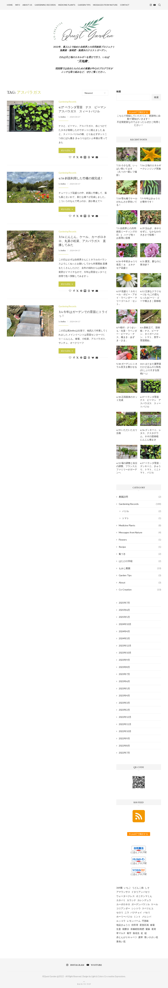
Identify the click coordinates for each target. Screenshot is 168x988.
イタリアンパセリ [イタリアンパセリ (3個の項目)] (140, 891)
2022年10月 (125, 731)
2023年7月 (124, 674)
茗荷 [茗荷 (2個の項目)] (153, 929)
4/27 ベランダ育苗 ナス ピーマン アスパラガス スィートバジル (84, 109)
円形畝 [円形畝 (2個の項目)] (145, 920)
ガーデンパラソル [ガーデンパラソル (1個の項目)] (140, 904)
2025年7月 (124, 602)
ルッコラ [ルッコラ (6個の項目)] (121, 920)
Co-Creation (140, 589)
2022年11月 (125, 724)
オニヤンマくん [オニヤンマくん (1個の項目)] (144, 896)
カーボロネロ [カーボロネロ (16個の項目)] (123, 904)
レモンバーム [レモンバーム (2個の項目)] (134, 920)
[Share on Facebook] (74, 157)
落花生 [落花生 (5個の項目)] (136, 933)
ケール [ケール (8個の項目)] (154, 904)
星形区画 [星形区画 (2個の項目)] (144, 924)
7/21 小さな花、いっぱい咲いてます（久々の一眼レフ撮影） (126, 170)
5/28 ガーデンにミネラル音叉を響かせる (126, 365)
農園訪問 (140, 496)
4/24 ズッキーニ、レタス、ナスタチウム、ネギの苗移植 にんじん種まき (150, 435)
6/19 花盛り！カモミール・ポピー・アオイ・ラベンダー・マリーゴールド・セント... (126, 298)
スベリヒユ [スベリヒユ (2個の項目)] (147, 908)
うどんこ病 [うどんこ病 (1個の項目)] (138, 887)
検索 (118, 91)
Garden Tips (84, 5)
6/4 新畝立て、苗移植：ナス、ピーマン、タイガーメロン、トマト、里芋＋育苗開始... (150, 334)
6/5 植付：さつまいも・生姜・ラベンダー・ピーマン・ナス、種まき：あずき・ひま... (126, 334)
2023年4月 (124, 695)
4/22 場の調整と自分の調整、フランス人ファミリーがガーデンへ (126, 468)
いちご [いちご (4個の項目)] (127, 887)
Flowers (140, 539)
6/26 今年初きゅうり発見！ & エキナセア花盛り (126, 264)
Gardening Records (45, 5)
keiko (63, 116)
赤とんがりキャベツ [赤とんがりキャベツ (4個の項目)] (126, 937)
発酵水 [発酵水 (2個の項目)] (125, 929)
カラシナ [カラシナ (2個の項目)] (131, 900)
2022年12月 (125, 717)
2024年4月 (124, 631)
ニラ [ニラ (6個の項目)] (127, 912)
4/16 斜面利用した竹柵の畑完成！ (81, 178)
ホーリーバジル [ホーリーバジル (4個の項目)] (124, 916)
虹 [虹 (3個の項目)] (142, 933)
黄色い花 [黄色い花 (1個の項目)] (121, 941)
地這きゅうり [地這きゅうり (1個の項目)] (123, 924)
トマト (141, 518)
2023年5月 (124, 688)
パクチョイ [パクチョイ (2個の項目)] (136, 912)
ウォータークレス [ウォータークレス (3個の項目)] (125, 896)
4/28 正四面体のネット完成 (126, 398)
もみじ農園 (140, 568)
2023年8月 (124, 667)
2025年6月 (124, 609)
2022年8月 (124, 745)
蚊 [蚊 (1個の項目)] (146, 933)
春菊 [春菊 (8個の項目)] (152, 924)
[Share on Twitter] (77, 157)
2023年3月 (124, 702)
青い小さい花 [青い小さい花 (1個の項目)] (151, 937)
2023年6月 (124, 681)
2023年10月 (125, 652)
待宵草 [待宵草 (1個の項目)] (134, 924)
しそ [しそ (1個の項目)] (147, 887)
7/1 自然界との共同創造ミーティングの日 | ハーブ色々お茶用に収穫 (126, 233)
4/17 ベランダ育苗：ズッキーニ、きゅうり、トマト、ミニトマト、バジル (150, 468)
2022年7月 (124, 752)
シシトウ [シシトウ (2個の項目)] (136, 908)
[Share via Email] (97, 157)
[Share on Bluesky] (93, 157)
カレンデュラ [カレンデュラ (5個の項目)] (144, 900)
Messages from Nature (105, 5)
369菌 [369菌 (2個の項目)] (119, 887)
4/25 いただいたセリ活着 (126, 432)
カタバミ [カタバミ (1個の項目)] (121, 900)
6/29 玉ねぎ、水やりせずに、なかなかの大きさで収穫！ (150, 231)
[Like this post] (70, 157)
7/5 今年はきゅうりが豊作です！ (150, 200)
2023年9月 (124, 659)
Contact (124, 5)
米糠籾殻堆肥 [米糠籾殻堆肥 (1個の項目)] (137, 929)
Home (10, 5)
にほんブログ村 (139, 852)
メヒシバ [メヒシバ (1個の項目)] (146, 916)
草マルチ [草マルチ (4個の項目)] (121, 933)
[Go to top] (84, 983)
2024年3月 (124, 638)
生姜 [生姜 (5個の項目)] (118, 929)
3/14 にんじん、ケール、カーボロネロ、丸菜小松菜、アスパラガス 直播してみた (82, 241)
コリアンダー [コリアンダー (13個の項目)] (123, 908)
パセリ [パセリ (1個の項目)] (146, 912)
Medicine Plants (66, 5)
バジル (141, 511)
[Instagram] (151, 5)
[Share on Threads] (89, 157)
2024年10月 (125, 624)
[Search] (159, 5)
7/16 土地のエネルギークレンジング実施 (150, 167)
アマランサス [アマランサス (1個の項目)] (123, 891)
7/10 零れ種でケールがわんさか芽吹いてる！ (126, 201)
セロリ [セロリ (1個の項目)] (119, 912)
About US (27, 5)
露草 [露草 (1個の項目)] (140, 937)
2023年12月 (125, 645)
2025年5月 (124, 616)
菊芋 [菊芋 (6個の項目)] (129, 933)
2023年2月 (124, 709)
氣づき (140, 554)
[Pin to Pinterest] (81, 157)
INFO (17, 5)
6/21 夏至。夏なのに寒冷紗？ (150, 263)
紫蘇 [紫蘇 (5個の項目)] (148, 929)
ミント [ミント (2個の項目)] (137, 916)
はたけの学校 (140, 561)
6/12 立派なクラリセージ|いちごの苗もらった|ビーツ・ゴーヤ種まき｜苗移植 (150, 296)
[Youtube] (154, 5)
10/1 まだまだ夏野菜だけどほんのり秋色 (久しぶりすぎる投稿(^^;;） (150, 368)
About (140, 582)
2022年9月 (124, 738)
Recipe (140, 547)
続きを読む (67, 150)
